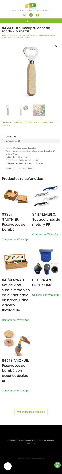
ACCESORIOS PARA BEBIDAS (39, 35)
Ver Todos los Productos (31, 411)
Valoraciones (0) (13, 141)
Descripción (11, 137)
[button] (56, 46)
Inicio (4, 35)
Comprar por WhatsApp (15, 239)
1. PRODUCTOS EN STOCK (17, 35)
